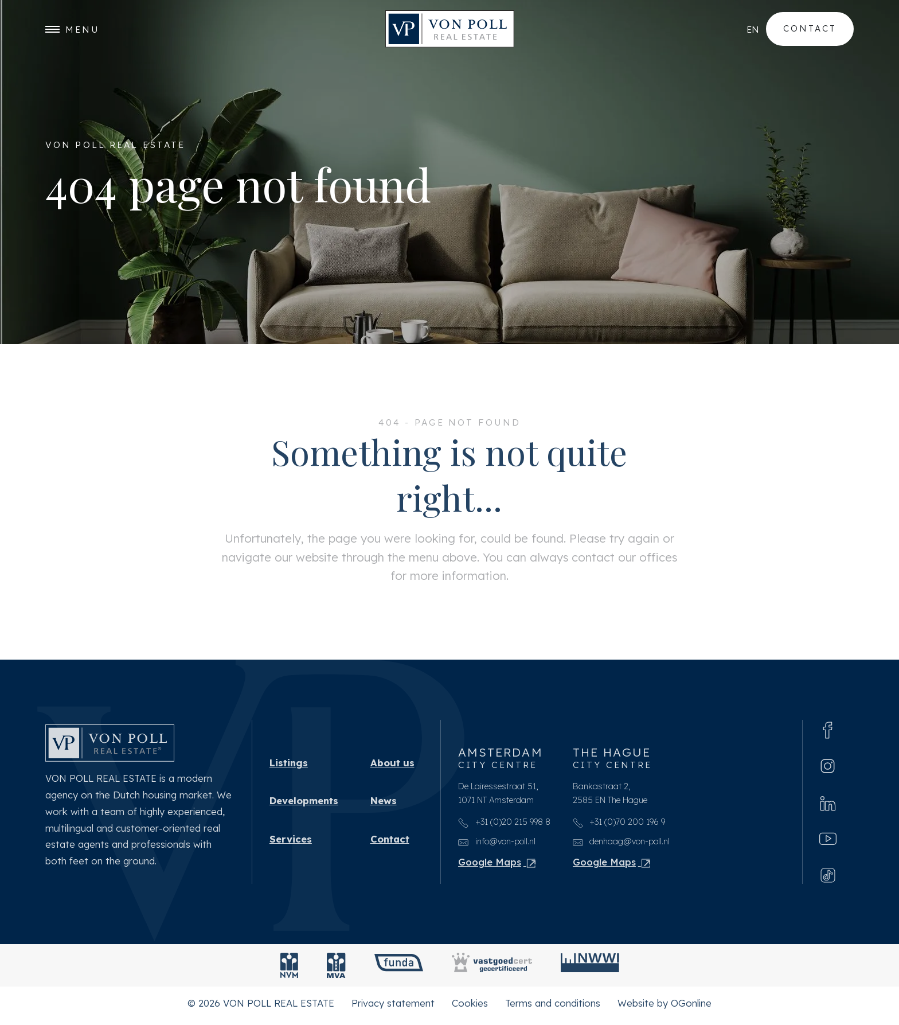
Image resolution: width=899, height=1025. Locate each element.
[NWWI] (590, 970)
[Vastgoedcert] (492, 970)
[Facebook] (828, 732)
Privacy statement (393, 1007)
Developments (303, 804)
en (752, 29)
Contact (810, 29)
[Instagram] (828, 768)
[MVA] (336, 970)
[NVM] (289, 970)
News (383, 804)
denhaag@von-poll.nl (621, 845)
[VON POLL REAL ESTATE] (449, 29)
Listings (288, 765)
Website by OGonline (664, 1007)
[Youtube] (828, 842)
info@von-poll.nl (497, 845)
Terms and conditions (552, 1007)
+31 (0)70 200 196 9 (619, 825)
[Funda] (398, 970)
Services (290, 843)
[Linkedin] (828, 806)
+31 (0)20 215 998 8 (504, 825)
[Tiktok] (827, 879)
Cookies (470, 1007)
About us (392, 765)
